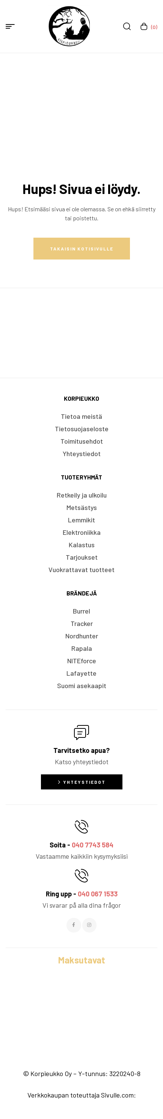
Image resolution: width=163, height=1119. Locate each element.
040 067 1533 (98, 894)
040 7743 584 (92, 845)
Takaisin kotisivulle (81, 248)
